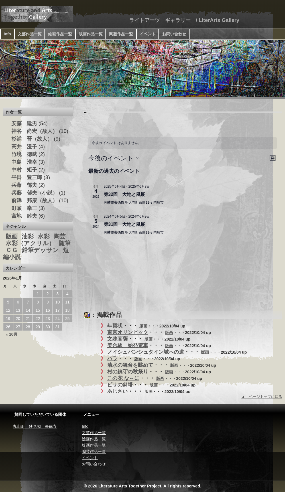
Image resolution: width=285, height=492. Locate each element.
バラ (112, 358)
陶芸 (60, 236)
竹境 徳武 (24, 154)
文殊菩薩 (117, 339)
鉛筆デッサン (40, 250)
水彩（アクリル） (30, 243)
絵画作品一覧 (60, 34)
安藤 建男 (24, 123)
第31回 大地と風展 (124, 224)
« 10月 (11, 334)
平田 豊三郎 (26, 177)
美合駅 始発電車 (127, 345)
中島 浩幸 (24, 162)
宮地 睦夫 (24, 216)
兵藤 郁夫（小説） (34, 193)
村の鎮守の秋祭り (127, 371)
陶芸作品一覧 (121, 34)
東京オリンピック (127, 332)
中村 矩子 (24, 170)
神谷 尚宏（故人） (34, 131)
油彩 (28, 236)
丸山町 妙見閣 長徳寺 (35, 426)
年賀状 (115, 326)
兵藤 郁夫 (24, 185)
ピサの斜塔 (120, 385)
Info (7, 34)
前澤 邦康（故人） (34, 200)
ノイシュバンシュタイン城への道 (145, 352)
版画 (143, 326)
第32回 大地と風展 (124, 194)
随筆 (65, 243)
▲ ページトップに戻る (261, 396)
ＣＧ (12, 250)
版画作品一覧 (91, 34)
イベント (148, 34)
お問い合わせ (174, 34)
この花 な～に (123, 378)
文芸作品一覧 (30, 34)
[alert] (182, 143)
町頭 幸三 (24, 208)
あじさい (117, 391)
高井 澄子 (24, 146)
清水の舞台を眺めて (130, 365)
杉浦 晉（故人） (31, 139)
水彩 (44, 236)
